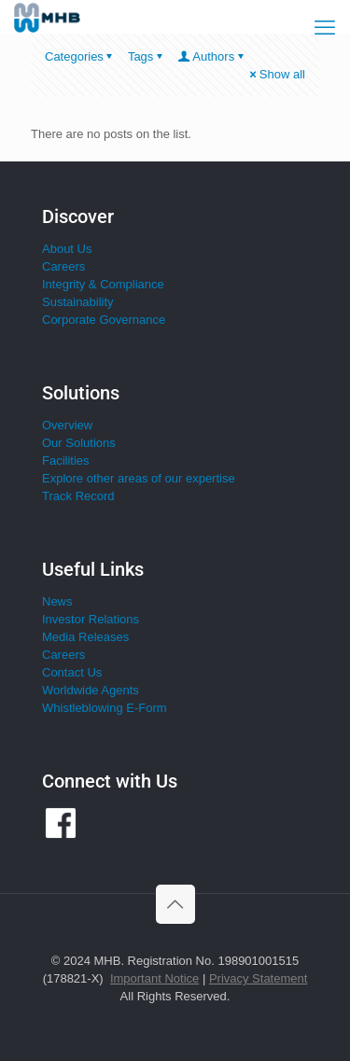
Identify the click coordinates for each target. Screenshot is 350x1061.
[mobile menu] (325, 28)
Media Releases (85, 637)
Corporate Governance (103, 320)
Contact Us (72, 672)
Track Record (78, 496)
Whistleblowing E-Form (104, 708)
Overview (67, 425)
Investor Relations (90, 619)
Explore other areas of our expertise (138, 478)
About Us (66, 249)
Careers (63, 266)
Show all (276, 74)
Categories (80, 56)
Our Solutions (79, 443)
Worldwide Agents (90, 690)
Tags (146, 56)
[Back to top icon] (175, 904)
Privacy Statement (258, 978)
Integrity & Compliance (103, 284)
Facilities (66, 461)
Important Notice (154, 978)
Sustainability (78, 302)
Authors (211, 56)
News (57, 601)
